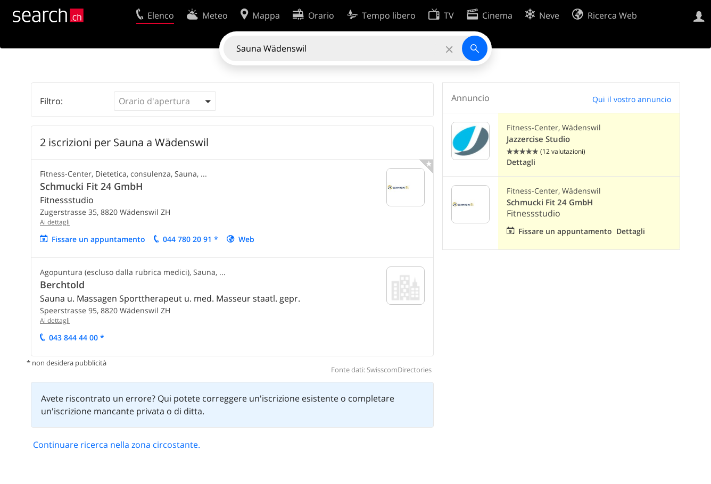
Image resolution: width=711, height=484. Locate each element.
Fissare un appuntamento (98, 239)
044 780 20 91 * (190, 239)
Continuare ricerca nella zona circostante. (116, 444)
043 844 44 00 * (76, 337)
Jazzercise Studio (538, 139)
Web (246, 239)
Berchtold (62, 284)
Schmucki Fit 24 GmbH (91, 186)
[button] (165, 101)
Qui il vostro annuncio (631, 99)
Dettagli (521, 162)
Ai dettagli (55, 222)
